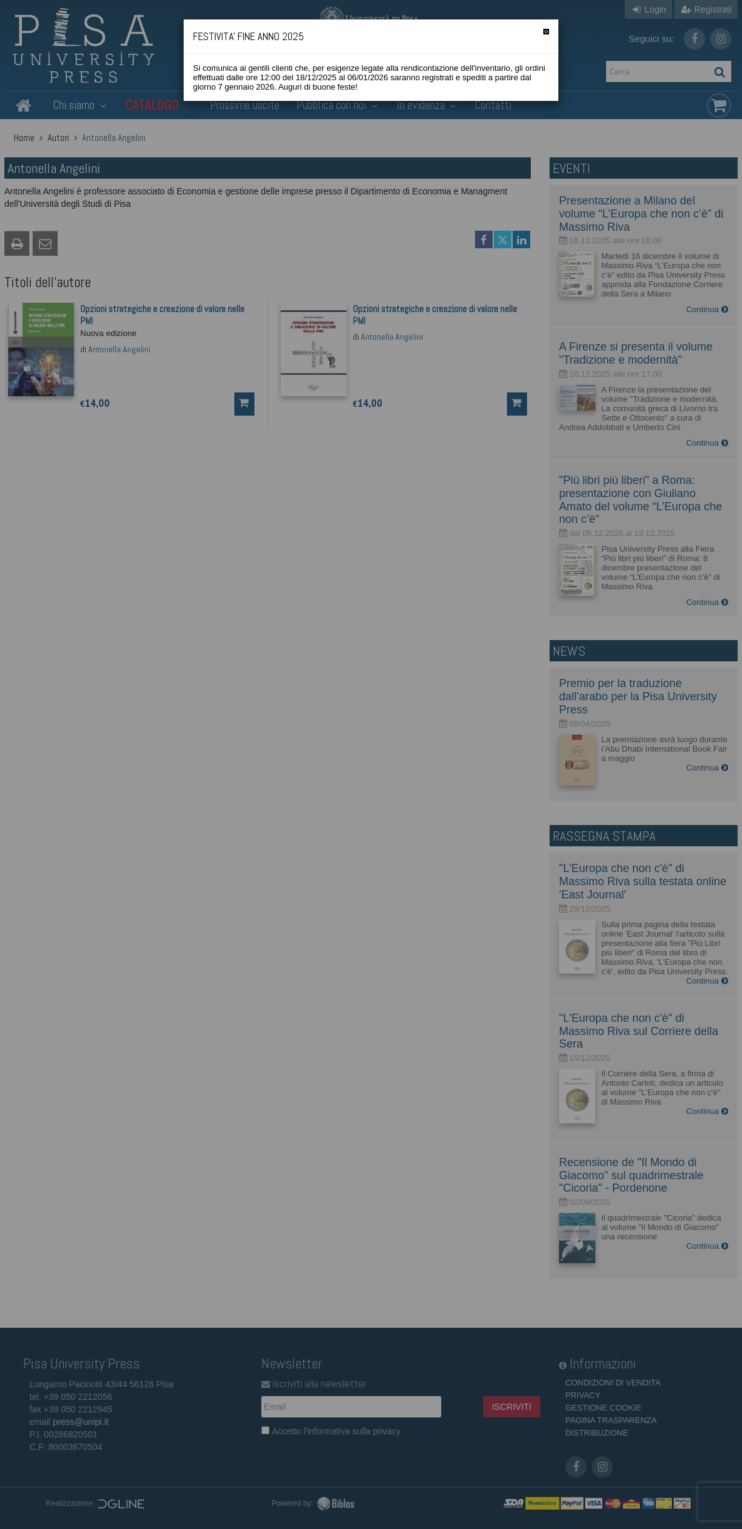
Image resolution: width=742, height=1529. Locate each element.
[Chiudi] (546, 31)
